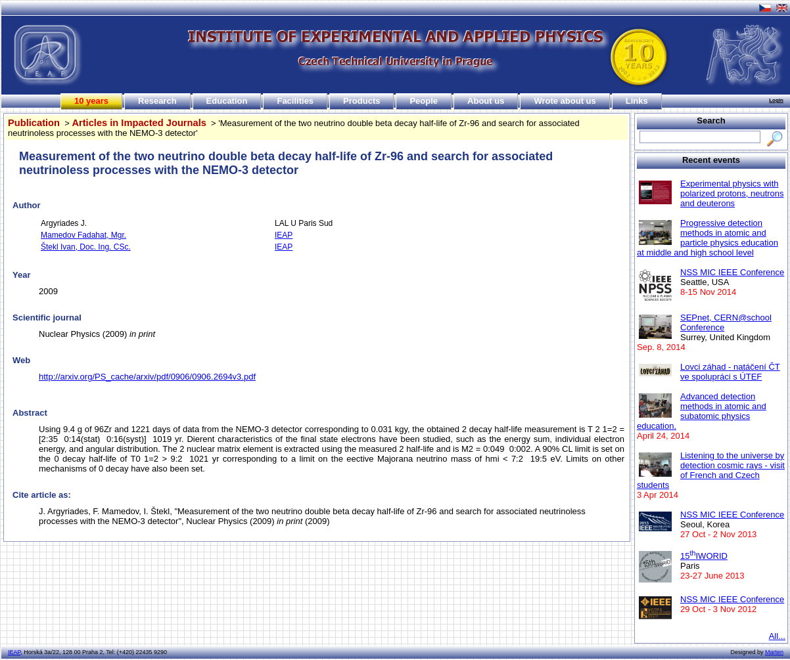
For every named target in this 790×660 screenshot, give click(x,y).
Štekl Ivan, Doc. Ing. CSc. (86, 247)
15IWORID (704, 556)
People (423, 101)
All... (777, 636)
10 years (91, 101)
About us (485, 101)
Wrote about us (564, 101)
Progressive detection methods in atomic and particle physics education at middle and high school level (707, 237)
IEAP (283, 235)
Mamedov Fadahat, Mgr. (83, 235)
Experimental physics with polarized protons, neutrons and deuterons (732, 193)
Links (637, 101)
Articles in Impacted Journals (139, 123)
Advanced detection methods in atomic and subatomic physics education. (701, 411)
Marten (774, 652)
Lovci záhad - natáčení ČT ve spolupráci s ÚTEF (730, 372)
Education (227, 101)
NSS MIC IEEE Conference (732, 272)
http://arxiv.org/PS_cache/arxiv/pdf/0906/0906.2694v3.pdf (147, 377)
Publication (34, 123)
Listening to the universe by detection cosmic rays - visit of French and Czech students (711, 470)
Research (157, 101)
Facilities (295, 101)
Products (361, 101)
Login (776, 100)
